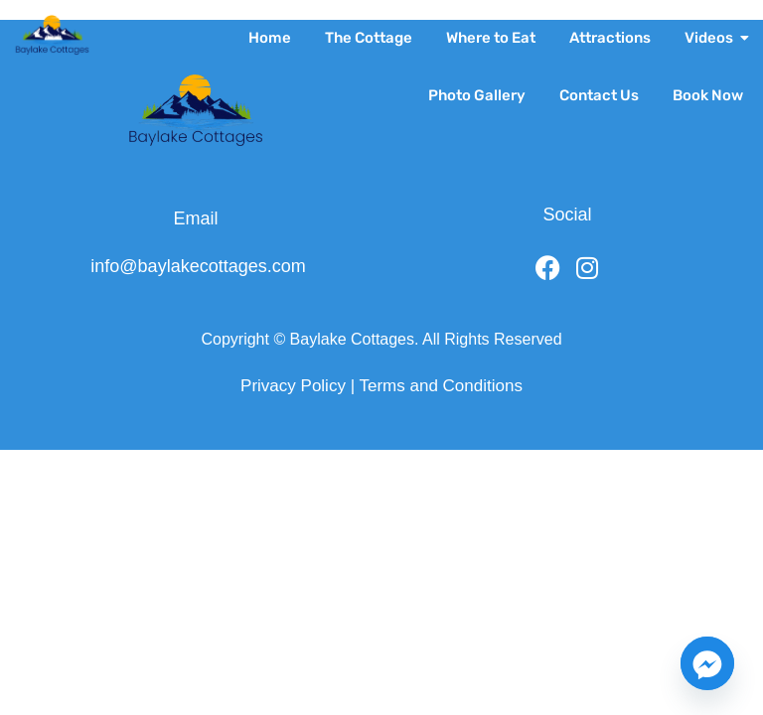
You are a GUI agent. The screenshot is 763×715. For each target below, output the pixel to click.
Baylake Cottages (352, 339)
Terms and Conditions (440, 385)
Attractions (610, 38)
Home (269, 38)
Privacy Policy (293, 385)
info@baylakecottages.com (197, 266)
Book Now (708, 95)
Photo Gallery (477, 95)
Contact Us (599, 95)
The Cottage (368, 38)
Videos (712, 38)
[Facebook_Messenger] (707, 663)
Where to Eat (490, 38)
